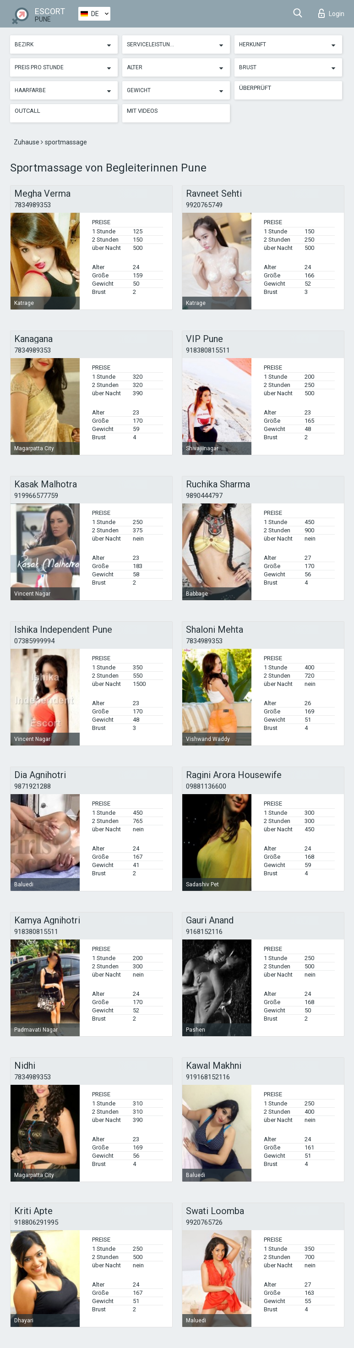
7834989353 (32, 205)
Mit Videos (142, 110)
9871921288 (32, 786)
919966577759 (36, 496)
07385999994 (34, 641)
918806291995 (36, 1222)
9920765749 (204, 205)
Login (331, 13)
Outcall (27, 110)
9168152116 (204, 932)
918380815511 (208, 350)
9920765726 (204, 1222)
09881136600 (206, 786)
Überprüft (255, 87)
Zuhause (27, 142)
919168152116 (208, 1077)
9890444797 (204, 496)
